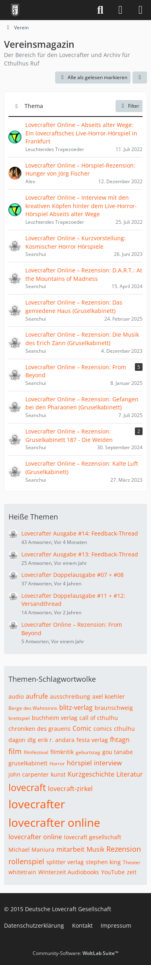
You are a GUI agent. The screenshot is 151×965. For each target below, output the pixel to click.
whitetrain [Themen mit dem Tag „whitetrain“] (22, 872)
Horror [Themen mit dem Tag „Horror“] (57, 763)
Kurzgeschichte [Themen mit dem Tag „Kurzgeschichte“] (91, 774)
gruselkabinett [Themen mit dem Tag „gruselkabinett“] (28, 763)
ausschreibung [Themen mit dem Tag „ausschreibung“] (70, 696)
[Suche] (100, 10)
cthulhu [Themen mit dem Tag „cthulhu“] (124, 728)
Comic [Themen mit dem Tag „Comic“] (81, 728)
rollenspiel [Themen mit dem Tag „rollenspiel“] (26, 861)
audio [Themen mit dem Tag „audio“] (16, 696)
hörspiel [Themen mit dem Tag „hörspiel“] (79, 763)
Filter (129, 105)
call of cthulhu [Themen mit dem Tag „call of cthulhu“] (98, 718)
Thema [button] (34, 106)
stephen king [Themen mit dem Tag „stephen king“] (103, 862)
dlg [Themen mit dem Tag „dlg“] (31, 740)
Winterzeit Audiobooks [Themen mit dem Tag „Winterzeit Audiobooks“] (68, 872)
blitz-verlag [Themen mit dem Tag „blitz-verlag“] (76, 707)
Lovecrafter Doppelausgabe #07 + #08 (72, 575)
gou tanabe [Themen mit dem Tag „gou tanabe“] (117, 752)
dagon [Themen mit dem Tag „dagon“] (16, 740)
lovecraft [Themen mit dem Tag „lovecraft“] (27, 787)
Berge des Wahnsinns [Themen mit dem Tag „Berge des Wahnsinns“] (32, 708)
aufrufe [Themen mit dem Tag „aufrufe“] (37, 696)
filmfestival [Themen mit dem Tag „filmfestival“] (36, 752)
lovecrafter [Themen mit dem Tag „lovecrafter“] (36, 804)
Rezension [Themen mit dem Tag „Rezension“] (123, 849)
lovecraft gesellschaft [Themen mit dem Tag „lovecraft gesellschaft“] (92, 837)
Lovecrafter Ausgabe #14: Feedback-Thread (79, 533)
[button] (139, 78)
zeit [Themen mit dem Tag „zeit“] (132, 872)
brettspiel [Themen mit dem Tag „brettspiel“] (19, 718)
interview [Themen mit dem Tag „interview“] (108, 763)
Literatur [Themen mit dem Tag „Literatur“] (129, 774)
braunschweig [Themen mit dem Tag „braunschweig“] (114, 707)
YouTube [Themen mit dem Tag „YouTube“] (113, 872)
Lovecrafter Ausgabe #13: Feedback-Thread (79, 554)
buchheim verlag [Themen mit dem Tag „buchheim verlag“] (54, 718)
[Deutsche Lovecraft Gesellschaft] (15, 10)
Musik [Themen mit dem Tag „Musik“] (95, 849)
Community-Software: (75, 953)
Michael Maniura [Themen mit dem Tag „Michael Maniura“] (31, 849)
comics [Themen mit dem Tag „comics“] (102, 728)
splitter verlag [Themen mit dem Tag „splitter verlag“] (65, 862)
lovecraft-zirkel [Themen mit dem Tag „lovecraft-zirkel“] (70, 788)
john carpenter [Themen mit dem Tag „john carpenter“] (28, 774)
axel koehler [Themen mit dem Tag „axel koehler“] (108, 696)
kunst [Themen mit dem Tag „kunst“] (58, 774)
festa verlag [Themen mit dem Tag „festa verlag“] (92, 740)
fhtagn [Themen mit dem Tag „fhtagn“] (120, 739)
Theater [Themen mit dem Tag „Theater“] (132, 862)
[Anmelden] (120, 10)
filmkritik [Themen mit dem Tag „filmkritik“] (62, 752)
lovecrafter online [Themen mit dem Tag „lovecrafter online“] (54, 822)
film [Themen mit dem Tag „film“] (15, 751)
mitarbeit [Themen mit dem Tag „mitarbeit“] (70, 849)
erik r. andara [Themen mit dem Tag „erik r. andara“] (56, 740)
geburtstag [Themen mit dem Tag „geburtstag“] (88, 752)
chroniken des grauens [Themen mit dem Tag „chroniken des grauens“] (39, 728)
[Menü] (140, 10)
